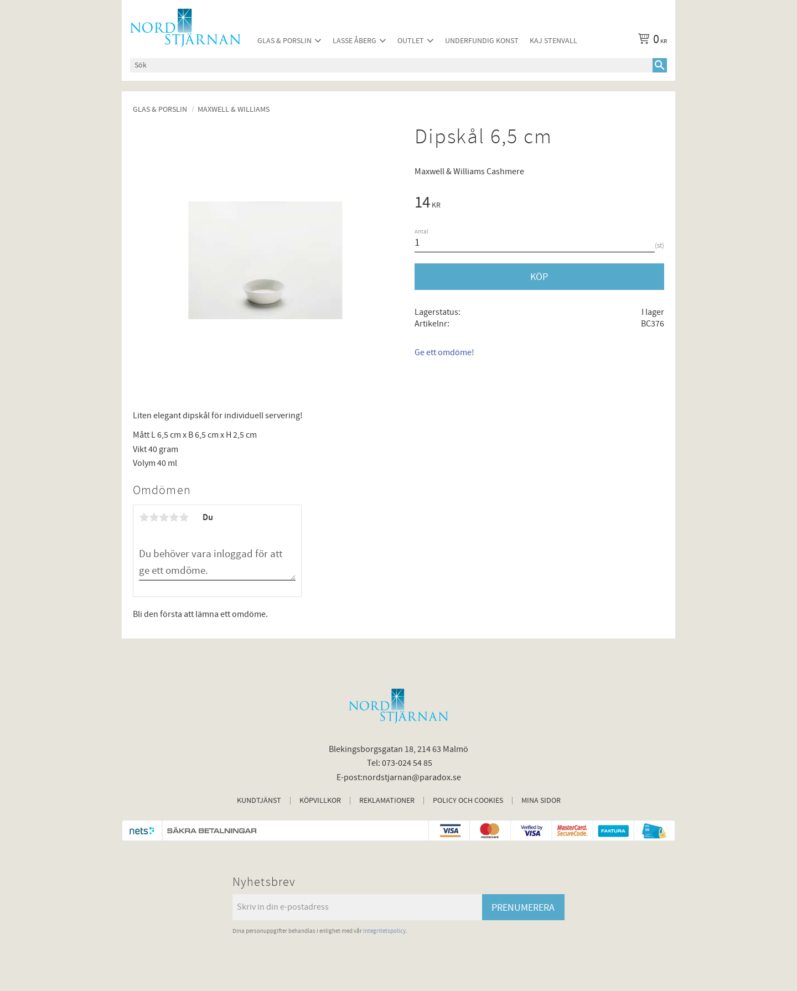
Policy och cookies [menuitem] (468, 801)
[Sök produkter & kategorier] (391, 65)
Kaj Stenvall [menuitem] (553, 40)
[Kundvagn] (650, 41)
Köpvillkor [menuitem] (320, 801)
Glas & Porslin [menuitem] (284, 40)
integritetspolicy (384, 931)
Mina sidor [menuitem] (541, 801)
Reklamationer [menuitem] (387, 801)
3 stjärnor (164, 517)
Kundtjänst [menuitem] (259, 801)
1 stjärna (144, 517)
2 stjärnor (154, 517)
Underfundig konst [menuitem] (482, 40)
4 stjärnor (174, 517)
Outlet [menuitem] (410, 40)
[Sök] (660, 65)
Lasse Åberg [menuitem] (354, 40)
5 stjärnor (184, 517)
